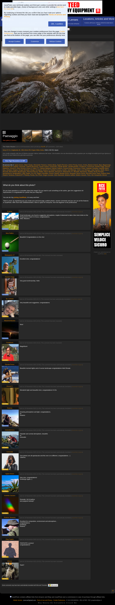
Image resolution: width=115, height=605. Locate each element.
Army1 (80, 165)
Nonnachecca (7, 173)
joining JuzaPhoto (20, 197)
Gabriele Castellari (92, 168)
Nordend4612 (16, 173)
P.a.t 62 (33, 173)
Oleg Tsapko (26, 173)
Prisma (51, 173)
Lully (92, 170)
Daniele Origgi (99, 166)
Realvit (56, 173)
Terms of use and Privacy (44, 600)
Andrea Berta (52, 165)
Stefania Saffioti (70, 175)
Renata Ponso (64, 173)
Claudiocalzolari (73, 166)
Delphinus (6, 168)
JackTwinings (71, 170)
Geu (4, 170)
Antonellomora (9, 430)
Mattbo (41, 172)
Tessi (88, 175)
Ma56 (102, 170)
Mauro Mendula (49, 172)
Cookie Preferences (59, 600)
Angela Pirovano (62, 165)
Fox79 (43, 147)
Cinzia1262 (53, 166)
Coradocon (82, 166)
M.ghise (97, 170)
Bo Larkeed (14, 166)
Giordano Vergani (12, 170)
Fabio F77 (35, 168)
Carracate (22, 166)
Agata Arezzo (18, 165)
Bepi (100, 165)
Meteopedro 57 (68, 172)
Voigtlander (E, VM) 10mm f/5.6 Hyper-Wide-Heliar (27, 150)
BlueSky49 (6, 166)
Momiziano (83, 172)
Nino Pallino (10, 233)
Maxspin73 (58, 172)
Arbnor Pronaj (72, 165)
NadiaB (90, 172)
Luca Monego (85, 170)
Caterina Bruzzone (32, 166)
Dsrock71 (13, 168)
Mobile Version (17, 600)
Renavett (73, 173)
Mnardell (76, 172)
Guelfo (64, 170)
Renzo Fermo (80, 173)
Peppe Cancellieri (42, 173)
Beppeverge (107, 165)
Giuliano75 (46, 170)
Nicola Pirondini (98, 172)
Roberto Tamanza (8, 175)
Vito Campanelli (96, 175)
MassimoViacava (32, 172)
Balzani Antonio (93, 165)
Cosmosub (90, 166)
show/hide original (77, 212)
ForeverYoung (67, 168)
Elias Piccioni (21, 168)
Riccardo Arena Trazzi (93, 173)
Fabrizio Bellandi (45, 168)
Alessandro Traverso (40, 165)
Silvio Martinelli (59, 175)
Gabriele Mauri (103, 168)
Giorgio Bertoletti (24, 170)
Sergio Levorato (48, 175)
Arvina (85, 165)
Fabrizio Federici (56, 168)
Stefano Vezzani (81, 175)
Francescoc (77, 168)
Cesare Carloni (44, 166)
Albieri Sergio (28, 165)
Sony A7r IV (6, 150)
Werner (104, 175)
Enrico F (29, 168)
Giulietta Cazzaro (56, 170)
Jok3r (78, 170)
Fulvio (83, 168)
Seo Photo (38, 175)
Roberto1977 (19, 175)
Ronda (32, 175)
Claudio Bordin (62, 166)
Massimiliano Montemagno (17, 172)
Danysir (107, 166)
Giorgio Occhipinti (36, 170)
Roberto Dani (105, 173)
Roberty (26, 175)
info (105, 253)
